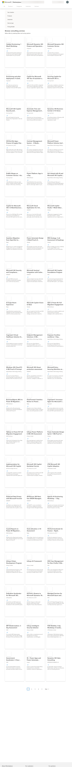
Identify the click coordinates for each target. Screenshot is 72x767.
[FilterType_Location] (6, 12)
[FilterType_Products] (6, 16)
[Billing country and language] (58, 2)
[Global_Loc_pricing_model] (6, 26)
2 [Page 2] (31, 689)
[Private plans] (50, 2)
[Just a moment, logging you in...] (67, 2)
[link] (14, 51)
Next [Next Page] (46, 689)
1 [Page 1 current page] (28, 689)
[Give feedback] (45, 2)
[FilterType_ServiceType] (6, 23)
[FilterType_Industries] (6, 19)
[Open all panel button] (4, 6)
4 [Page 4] (38, 689)
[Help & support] (46, 2)
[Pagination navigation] (38, 690)
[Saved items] (48, 2)
